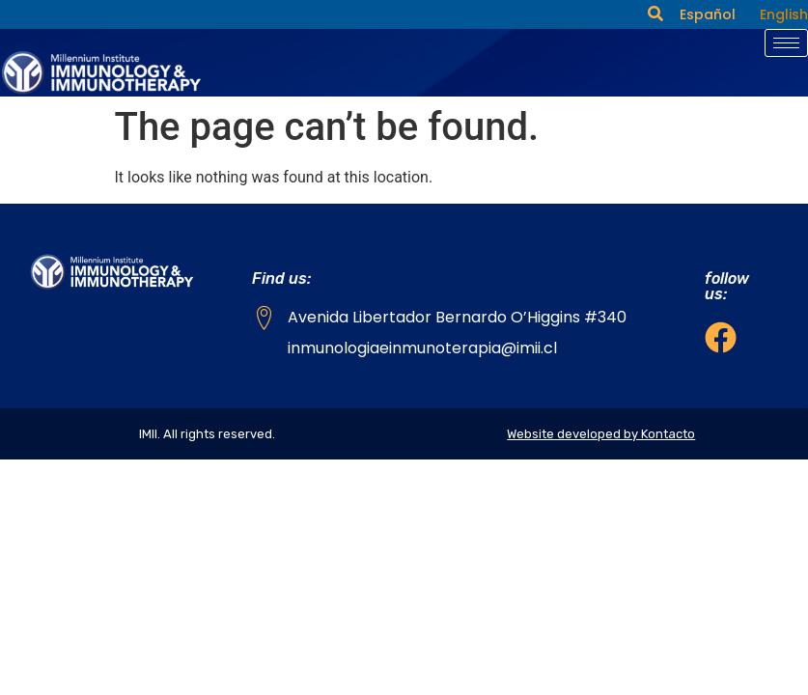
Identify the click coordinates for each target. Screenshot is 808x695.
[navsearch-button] (655, 14)
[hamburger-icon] (786, 43)
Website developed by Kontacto (601, 434)
